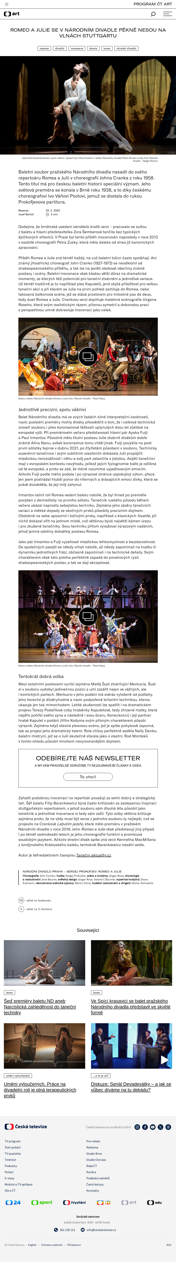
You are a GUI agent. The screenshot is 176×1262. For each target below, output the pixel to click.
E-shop (9, 1178)
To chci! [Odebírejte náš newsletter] (88, 776)
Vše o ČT (10, 1190)
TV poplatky (13, 1153)
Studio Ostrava (96, 1160)
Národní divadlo (126, 48)
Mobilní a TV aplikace (19, 1184)
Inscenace (77, 48)
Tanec (107, 48)
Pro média (93, 1141)
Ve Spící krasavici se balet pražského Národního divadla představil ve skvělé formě (131, 1006)
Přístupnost (74, 1245)
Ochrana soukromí (51, 1245)
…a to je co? (101, 1075)
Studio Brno (94, 1153)
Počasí (9, 1172)
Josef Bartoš (26, 214)
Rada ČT (91, 1166)
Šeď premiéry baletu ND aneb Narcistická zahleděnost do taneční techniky (40, 1006)
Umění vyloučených (18, 1075)
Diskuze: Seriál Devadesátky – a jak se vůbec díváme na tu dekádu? (131, 1086)
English (32, 1245)
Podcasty (11, 1166)
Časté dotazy (95, 1184)
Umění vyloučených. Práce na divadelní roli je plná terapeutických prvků (40, 1089)
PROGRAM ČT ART (153, 4)
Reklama (92, 1147)
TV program (13, 1141)
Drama (93, 48)
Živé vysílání (13, 1147)
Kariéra (91, 1172)
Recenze (44, 48)
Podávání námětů (98, 1178)
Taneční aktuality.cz (93, 855)
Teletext (10, 1160)
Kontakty (92, 1190)
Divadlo (59, 48)
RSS (169, 1245)
